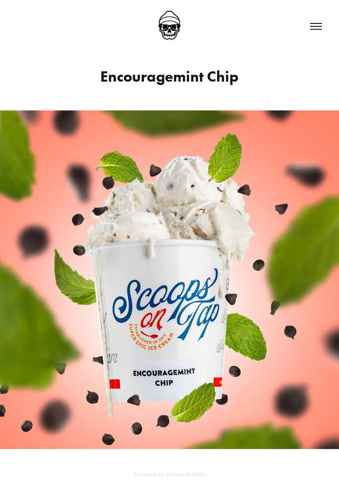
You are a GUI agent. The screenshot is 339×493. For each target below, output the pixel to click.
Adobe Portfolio (186, 474)
